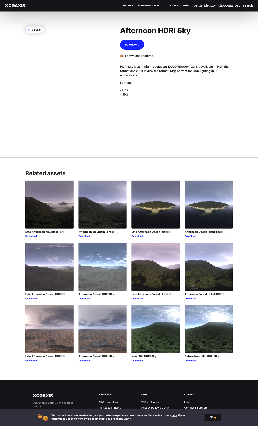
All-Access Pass (109, 374)
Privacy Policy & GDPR (155, 379)
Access (173, 5)
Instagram (190, 384)
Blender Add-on (148, 5)
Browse (128, 5)
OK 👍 (212, 417)
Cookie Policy (149, 384)
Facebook (190, 389)
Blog (101, 389)
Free (186, 5)
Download (132, 44)
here (174, 415)
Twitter (188, 395)
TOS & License (150, 374)
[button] (34, 29)
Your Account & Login (112, 384)
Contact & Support (195, 379)
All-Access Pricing (110, 379)
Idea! (187, 374)
